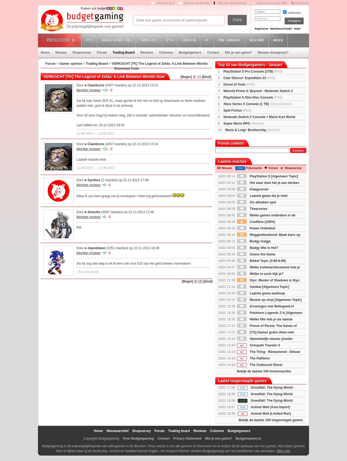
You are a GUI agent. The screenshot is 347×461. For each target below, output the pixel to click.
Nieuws (61, 52)
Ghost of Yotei (239, 84)
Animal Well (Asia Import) (270, 407)
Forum (102, 52)
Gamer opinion (70, 64)
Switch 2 (149, 40)
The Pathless (253, 358)
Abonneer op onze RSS (272, 3)
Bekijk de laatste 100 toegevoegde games (271, 420)
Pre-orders (230, 40)
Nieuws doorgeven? (273, 52)
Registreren (261, 28)
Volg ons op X (165, 3)
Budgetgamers (190, 52)
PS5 (90, 40)
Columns (166, 52)
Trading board (179, 431)
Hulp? (297, 28)
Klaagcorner (253, 189)
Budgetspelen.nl (248, 438)
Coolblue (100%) (256, 222)
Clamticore (96, 85)
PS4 (170, 40)
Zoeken (298, 150)
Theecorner (252, 209)
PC (208, 40)
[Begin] (186, 77)
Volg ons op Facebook (232, 3)
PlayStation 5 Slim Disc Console (252, 97)
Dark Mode (302, 3)
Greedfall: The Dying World (272, 394)
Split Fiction (237, 110)
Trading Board (123, 52)
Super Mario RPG (243, 123)
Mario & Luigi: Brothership (252, 130)
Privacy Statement (187, 438)
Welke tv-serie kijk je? (260, 274)
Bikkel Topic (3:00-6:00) (261, 261)
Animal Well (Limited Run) (271, 413)
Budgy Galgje (254, 241)
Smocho (94, 212)
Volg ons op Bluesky (197, 3)
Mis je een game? (238, 52)
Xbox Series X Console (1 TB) (257, 104)
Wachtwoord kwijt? (281, 28)
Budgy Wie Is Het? (257, 248)
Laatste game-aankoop (261, 293)
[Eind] (206, 77)
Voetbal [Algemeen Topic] (263, 287)
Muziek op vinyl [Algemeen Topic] (269, 300)
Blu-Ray (258, 40)
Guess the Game (256, 254)
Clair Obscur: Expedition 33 (249, 78)
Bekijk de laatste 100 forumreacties (264, 371)
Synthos (94, 180)
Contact (213, 52)
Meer (279, 40)
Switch (189, 40)
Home (45, 52)
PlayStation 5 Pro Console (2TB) (252, 71)
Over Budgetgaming (138, 438)
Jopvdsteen (97, 248)
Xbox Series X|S (117, 40)
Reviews (146, 52)
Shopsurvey (81, 52)
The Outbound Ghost (259, 365)
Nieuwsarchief (117, 431)
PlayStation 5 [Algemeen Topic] (267, 176)
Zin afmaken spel (256, 202)
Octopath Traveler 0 (258, 345)
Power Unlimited (256, 228)
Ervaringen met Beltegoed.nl (265, 306)
